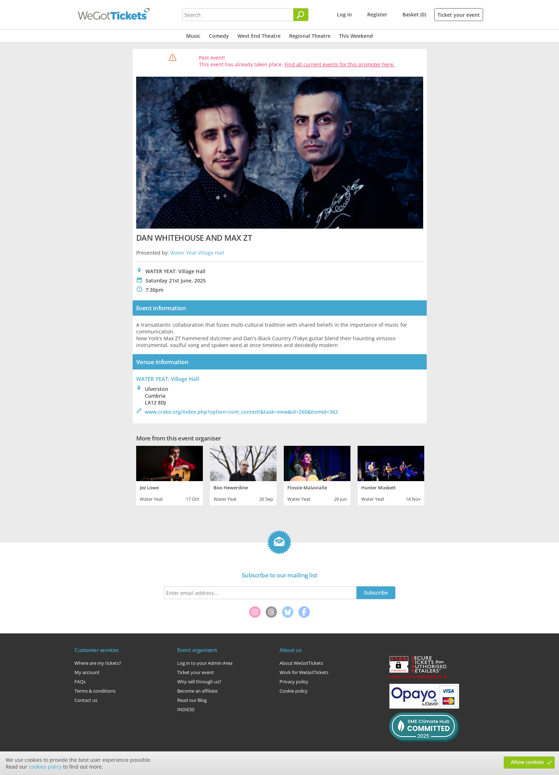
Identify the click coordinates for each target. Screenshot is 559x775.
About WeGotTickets (301, 663)
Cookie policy (294, 691)
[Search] (300, 14)
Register (377, 14)
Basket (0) (414, 14)
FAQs (80, 681)
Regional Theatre (309, 35)
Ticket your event (458, 14)
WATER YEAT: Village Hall (167, 378)
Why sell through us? (199, 681)
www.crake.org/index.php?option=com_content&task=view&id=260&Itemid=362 (241, 411)
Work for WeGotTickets (304, 672)
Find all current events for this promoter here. (339, 64)
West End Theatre (259, 35)
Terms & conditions (95, 691)
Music (193, 35)
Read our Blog (192, 700)
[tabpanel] (169, 474)
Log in (344, 14)
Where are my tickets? (98, 663)
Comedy (219, 35)
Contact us (86, 700)
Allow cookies (527, 762)
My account (87, 672)
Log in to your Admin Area (204, 663)
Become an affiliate (197, 691)
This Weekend (356, 35)
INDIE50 (185, 709)
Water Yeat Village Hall (197, 252)
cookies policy (45, 766)
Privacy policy (294, 681)
